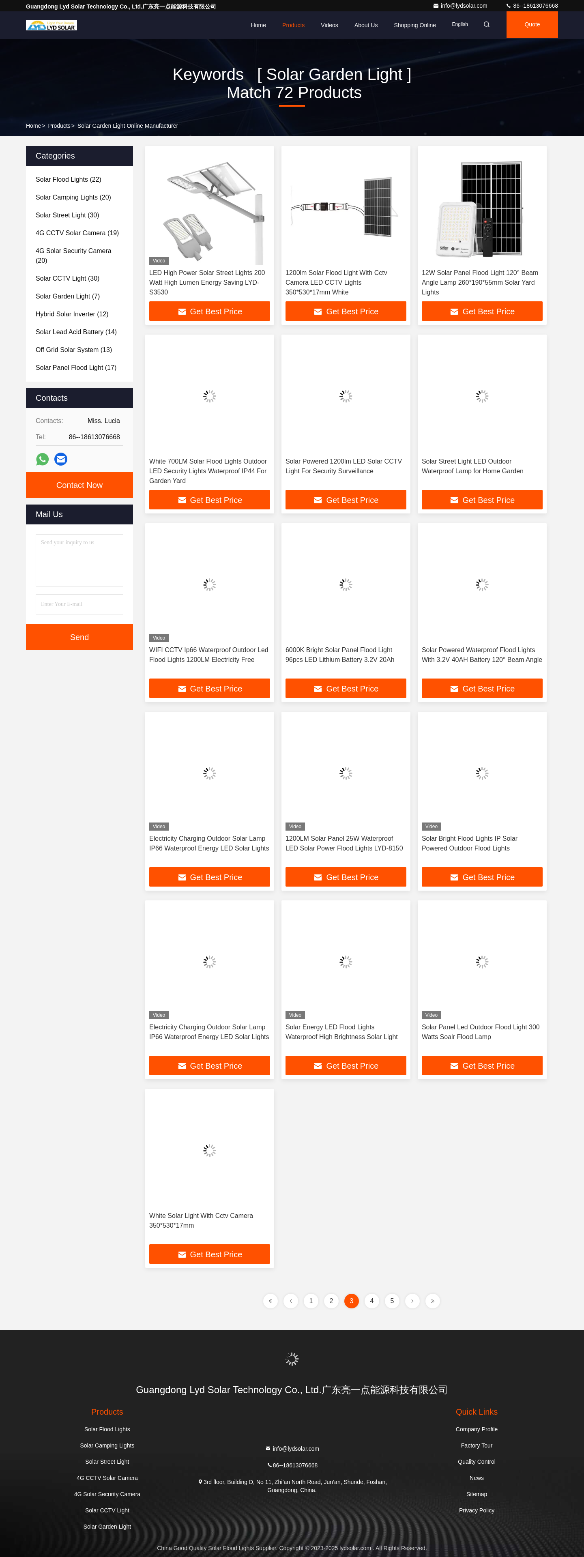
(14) (76, 332)
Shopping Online (410, 25)
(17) (76, 367)
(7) (68, 296)
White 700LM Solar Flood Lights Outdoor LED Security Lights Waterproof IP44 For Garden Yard (208, 471)
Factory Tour (477, 1445)
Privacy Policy (476, 1510)
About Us (361, 25)
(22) (68, 179)
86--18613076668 (531, 5)
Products (288, 25)
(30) (67, 215)
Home (253, 25)
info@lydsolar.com (461, 5)
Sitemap (476, 1494)
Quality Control (477, 1461)
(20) (73, 197)
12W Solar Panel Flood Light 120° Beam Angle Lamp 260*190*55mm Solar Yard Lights (480, 282)
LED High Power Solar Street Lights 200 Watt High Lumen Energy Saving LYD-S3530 (207, 282)
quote (531, 25)
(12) (72, 314)
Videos (324, 25)
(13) (74, 349)
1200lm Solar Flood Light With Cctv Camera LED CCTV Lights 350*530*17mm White (336, 282)
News (477, 1478)
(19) (77, 233)
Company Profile (477, 1429)
